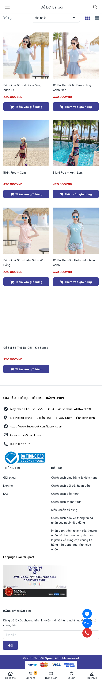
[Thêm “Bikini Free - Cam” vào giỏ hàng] (26, 194)
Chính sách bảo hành (65, 493)
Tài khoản (92, 675)
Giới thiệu (9, 477)
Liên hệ (8, 485)
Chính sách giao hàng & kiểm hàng (74, 477)
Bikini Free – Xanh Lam (68, 172)
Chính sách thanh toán (66, 501)
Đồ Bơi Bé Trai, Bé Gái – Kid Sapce (25, 347)
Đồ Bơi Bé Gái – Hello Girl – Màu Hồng (24, 262)
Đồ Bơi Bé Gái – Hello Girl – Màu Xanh (74, 262)
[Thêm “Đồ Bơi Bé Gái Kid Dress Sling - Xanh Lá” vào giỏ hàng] (26, 106)
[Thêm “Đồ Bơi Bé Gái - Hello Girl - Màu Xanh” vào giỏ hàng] (76, 281)
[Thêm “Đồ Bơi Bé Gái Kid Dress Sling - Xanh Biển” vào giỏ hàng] (76, 106)
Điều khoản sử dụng (64, 509)
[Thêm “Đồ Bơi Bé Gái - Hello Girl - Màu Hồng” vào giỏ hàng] (26, 281)
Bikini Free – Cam (14, 172)
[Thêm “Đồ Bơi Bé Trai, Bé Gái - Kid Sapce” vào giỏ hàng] (26, 369)
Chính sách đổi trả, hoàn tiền (70, 485)
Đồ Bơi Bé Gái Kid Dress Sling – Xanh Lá (23, 87)
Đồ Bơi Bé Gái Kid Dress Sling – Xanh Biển (73, 87)
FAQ (5, 493)
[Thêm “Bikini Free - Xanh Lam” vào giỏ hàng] (76, 194)
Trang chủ (10, 675)
